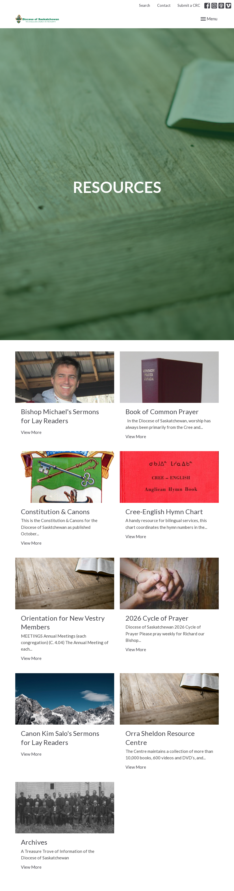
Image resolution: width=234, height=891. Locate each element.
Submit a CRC (188, 5)
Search (144, 5)
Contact (163, 5)
